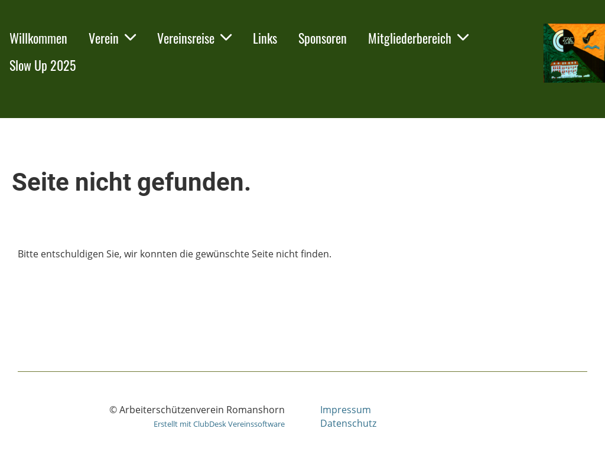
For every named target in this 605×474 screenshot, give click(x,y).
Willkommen (38, 37)
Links (265, 37)
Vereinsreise (194, 37)
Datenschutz (348, 423)
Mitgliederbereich (418, 37)
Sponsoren (322, 37)
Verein (112, 37)
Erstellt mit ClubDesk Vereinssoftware (219, 424)
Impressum (345, 409)
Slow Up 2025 (42, 64)
